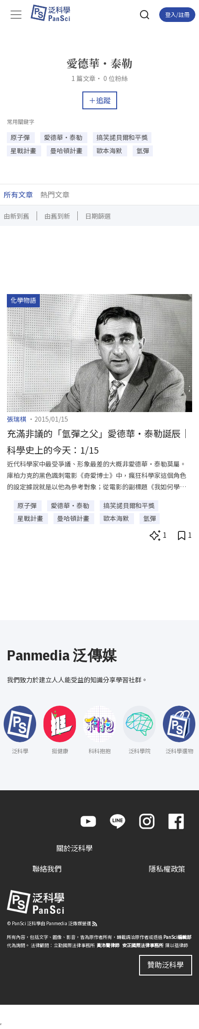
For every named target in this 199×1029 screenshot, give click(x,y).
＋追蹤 (100, 100)
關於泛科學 (74, 847)
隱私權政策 (167, 868)
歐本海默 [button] (110, 150)
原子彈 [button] (21, 137)
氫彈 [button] (142, 150)
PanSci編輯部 (177, 936)
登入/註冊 (177, 14)
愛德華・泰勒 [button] (64, 137)
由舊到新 (57, 215)
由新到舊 (16, 215)
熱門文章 (55, 194)
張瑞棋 (16, 418)
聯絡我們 (47, 868)
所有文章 (18, 194)
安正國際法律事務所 (142, 945)
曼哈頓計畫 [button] (67, 150)
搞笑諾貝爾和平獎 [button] (122, 137)
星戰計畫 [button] (24, 150)
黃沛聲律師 (108, 945)
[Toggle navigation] (16, 14)
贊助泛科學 (165, 964)
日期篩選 (98, 215)
